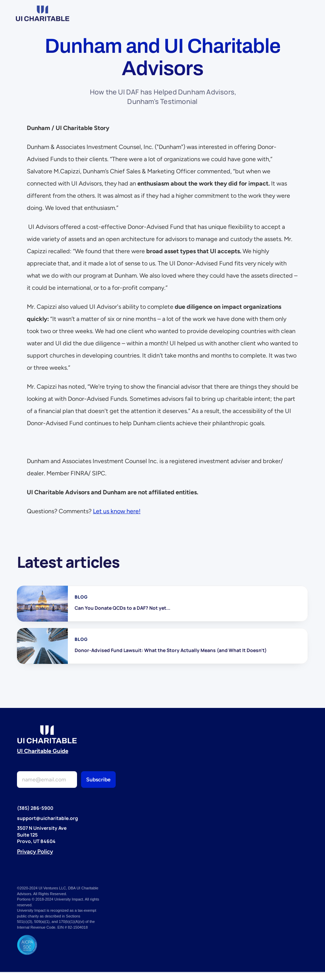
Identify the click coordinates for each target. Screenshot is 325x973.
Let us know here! (116, 511)
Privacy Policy (35, 851)
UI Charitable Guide (42, 751)
